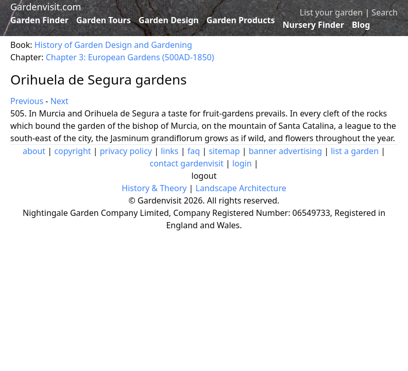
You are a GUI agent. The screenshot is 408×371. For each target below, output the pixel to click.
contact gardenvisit (186, 163)
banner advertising (285, 151)
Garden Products (241, 20)
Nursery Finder (313, 24)
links (169, 151)
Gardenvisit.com (45, 7)
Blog (361, 24)
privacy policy (126, 151)
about (34, 151)
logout (204, 175)
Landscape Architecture (241, 188)
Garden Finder (39, 20)
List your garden (331, 12)
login (242, 163)
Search (384, 12)
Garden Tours (103, 20)
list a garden (355, 151)
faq (194, 151)
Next (59, 101)
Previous (26, 101)
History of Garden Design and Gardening (113, 44)
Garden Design (169, 20)
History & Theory (154, 188)
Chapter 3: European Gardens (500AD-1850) (130, 57)
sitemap (224, 151)
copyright (72, 151)
